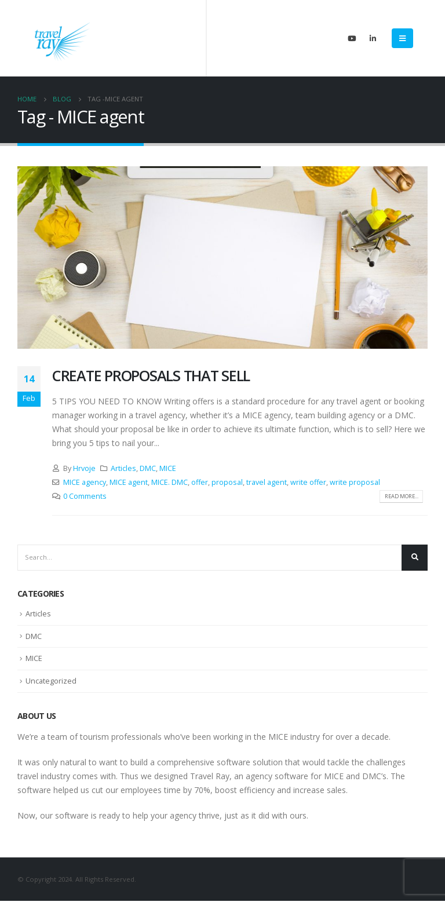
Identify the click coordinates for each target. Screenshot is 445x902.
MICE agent (129, 482)
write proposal (355, 482)
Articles (123, 468)
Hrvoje (84, 468)
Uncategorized (51, 682)
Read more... (397, 496)
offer (199, 482)
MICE (167, 468)
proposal (227, 482)
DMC (148, 468)
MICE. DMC (169, 482)
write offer (308, 482)
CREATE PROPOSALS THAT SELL (151, 375)
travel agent (266, 482)
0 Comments (85, 496)
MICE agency (84, 482)
